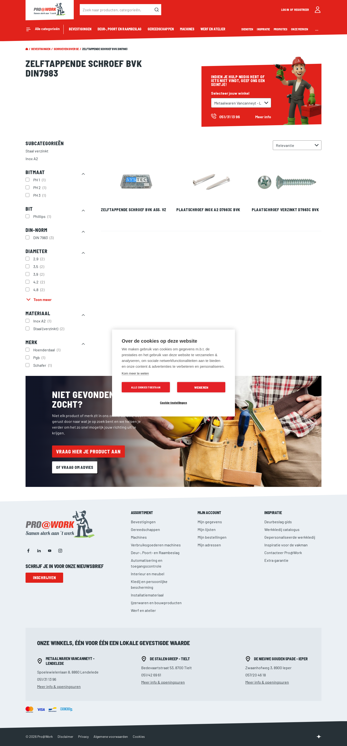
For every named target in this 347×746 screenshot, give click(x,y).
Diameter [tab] (36, 251)
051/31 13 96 (46, 679)
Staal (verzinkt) (49, 328)
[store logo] (50, 9)
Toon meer (42, 299)
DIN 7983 (44, 237)
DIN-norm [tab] (36, 230)
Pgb (39, 357)
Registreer (301, 9)
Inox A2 (32, 158)
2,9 (39, 258)
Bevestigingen (40, 49)
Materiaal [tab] (38, 313)
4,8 (39, 289)
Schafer (43, 365)
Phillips (42, 216)
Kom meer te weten (135, 373)
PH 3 (40, 195)
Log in (285, 9)
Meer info (263, 116)
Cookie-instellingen (173, 402)
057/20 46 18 (255, 675)
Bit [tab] (29, 209)
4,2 (39, 281)
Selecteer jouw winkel (230, 93)
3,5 (39, 266)
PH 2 (40, 187)
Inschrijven (44, 577)
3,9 (39, 274)
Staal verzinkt (37, 151)
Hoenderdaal (47, 349)
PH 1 (40, 179)
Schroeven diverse (66, 49)
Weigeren (201, 387)
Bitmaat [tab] (35, 172)
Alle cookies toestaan (145, 387)
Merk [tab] (31, 342)
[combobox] (120, 9)
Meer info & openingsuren (59, 686)
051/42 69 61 (151, 675)
